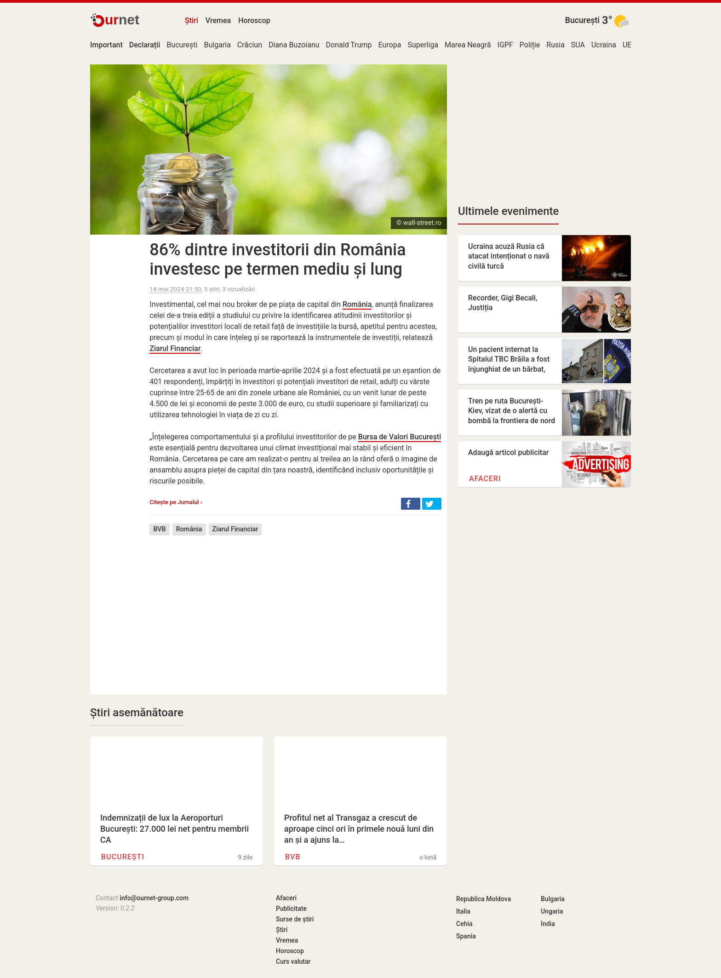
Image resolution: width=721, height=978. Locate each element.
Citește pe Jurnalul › (175, 502)
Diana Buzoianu (294, 44)
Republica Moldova (483, 899)
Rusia (555, 44)
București (582, 20)
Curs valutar (293, 961)
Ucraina (603, 44)
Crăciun (249, 44)
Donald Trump (349, 44)
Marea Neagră (468, 44)
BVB (159, 529)
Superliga (422, 44)
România (357, 304)
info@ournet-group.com (154, 898)
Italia (463, 911)
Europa (389, 44)
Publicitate (291, 908)
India (548, 923)
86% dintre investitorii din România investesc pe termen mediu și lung (277, 259)
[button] (410, 504)
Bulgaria (217, 44)
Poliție (530, 44)
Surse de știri (295, 919)
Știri (191, 20)
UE (627, 44)
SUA (578, 44)
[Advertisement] (295, 608)
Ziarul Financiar (174, 348)
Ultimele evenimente (508, 211)
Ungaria (552, 911)
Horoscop (254, 20)
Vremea (218, 20)
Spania (466, 936)
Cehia (464, 923)
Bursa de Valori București (399, 436)
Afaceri (485, 478)
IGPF (505, 44)
